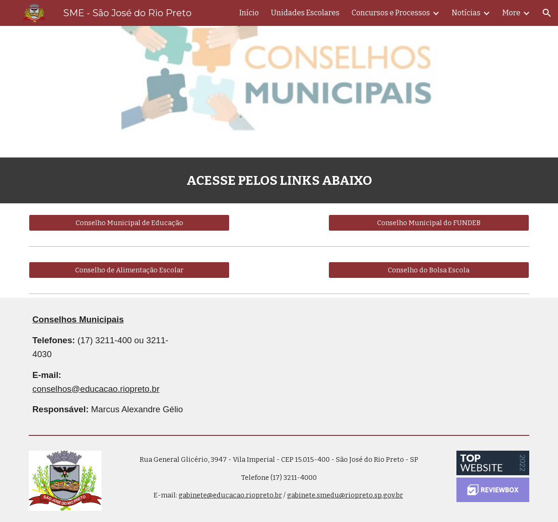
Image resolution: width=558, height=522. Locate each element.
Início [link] (249, 12)
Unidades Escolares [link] (305, 12)
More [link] (511, 12)
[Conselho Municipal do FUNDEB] (429, 222)
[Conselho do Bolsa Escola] (429, 270)
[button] (547, 13)
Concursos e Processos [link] (391, 12)
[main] (279, 180)
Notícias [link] (466, 12)
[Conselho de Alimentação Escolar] (129, 270)
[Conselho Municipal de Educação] (129, 222)
